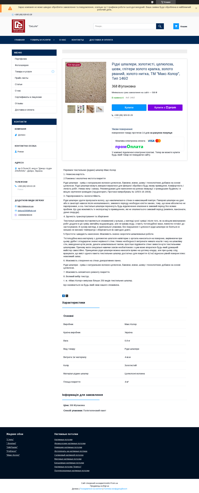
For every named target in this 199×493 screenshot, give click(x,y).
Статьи (18, 84)
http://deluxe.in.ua (25, 206)
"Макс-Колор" (13, 455)
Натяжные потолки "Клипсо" (67, 467)
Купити (129, 107)
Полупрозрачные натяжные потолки (71, 470)
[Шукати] (160, 26)
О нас (62, 40)
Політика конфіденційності (115, 489)
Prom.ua (114, 483)
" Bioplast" (11, 443)
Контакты (78, 40)
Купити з (165, 107)
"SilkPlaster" (12, 447)
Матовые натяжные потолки (67, 459)
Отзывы (19, 103)
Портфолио (21, 59)
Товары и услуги (40, 40)
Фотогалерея (21, 65)
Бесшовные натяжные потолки (69, 463)
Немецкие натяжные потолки (68, 447)
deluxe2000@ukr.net (27, 210)
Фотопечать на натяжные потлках (70, 451)
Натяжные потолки (63, 439)
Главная (20, 40)
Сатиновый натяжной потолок (68, 455)
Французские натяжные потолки (70, 443)
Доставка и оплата (101, 40)
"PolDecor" (11, 451)
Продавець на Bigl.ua (99, 486)
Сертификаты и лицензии (28, 97)
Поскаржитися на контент (91, 489)
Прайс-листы (21, 78)
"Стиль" (10, 439)
